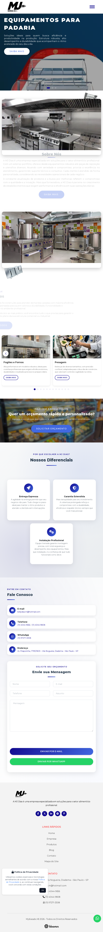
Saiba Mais (17, 51)
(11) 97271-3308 (24, 638)
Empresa (51, 839)
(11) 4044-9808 (38, 625)
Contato (51, 856)
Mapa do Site (51, 861)
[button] (48, 88)
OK (42, 890)
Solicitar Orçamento (51, 428)
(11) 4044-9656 (23, 625)
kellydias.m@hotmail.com (28, 612)
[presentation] (51, 740)
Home (51, 833)
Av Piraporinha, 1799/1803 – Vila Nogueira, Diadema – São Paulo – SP (47, 651)
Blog (51, 850)
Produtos (51, 844)
